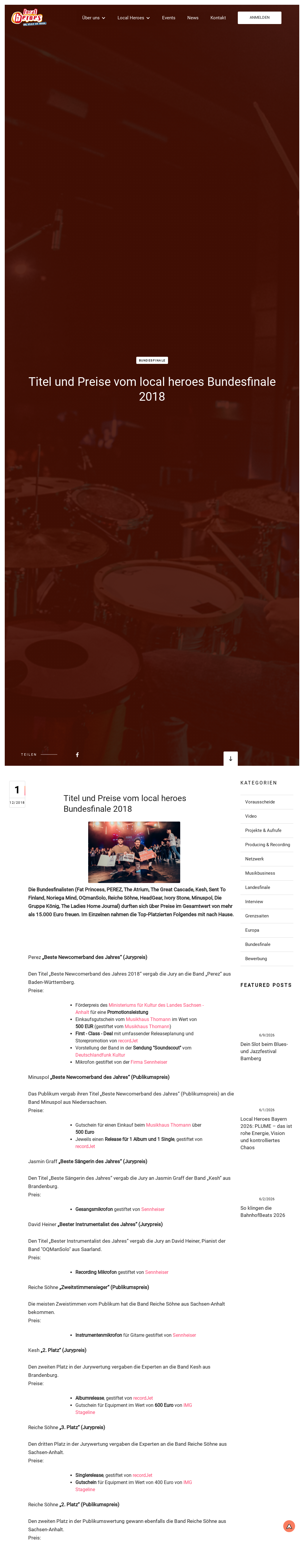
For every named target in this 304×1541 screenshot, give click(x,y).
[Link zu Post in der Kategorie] (266, 802)
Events (168, 17)
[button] (94, 17)
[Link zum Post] (266, 1012)
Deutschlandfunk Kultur (100, 1055)
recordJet (128, 1041)
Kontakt (218, 17)
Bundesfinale (152, 360)
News (193, 17)
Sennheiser (152, 1209)
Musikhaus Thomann (148, 1019)
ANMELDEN (260, 17)
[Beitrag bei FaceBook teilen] (63, 754)
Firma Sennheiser (149, 1062)
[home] (28, 17)
